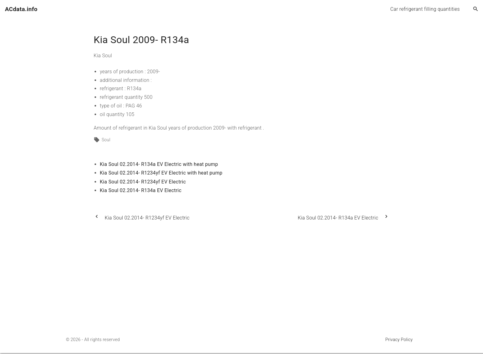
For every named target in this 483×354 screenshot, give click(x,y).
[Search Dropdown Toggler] (476, 9)
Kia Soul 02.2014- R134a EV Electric (140, 190)
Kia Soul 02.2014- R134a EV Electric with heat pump (159, 164)
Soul (106, 139)
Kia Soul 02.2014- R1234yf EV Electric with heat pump (161, 173)
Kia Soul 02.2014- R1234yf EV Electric (143, 182)
